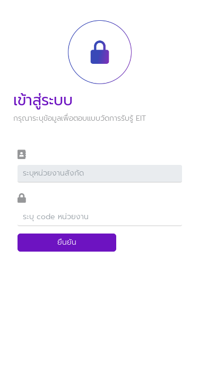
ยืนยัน (66, 242)
